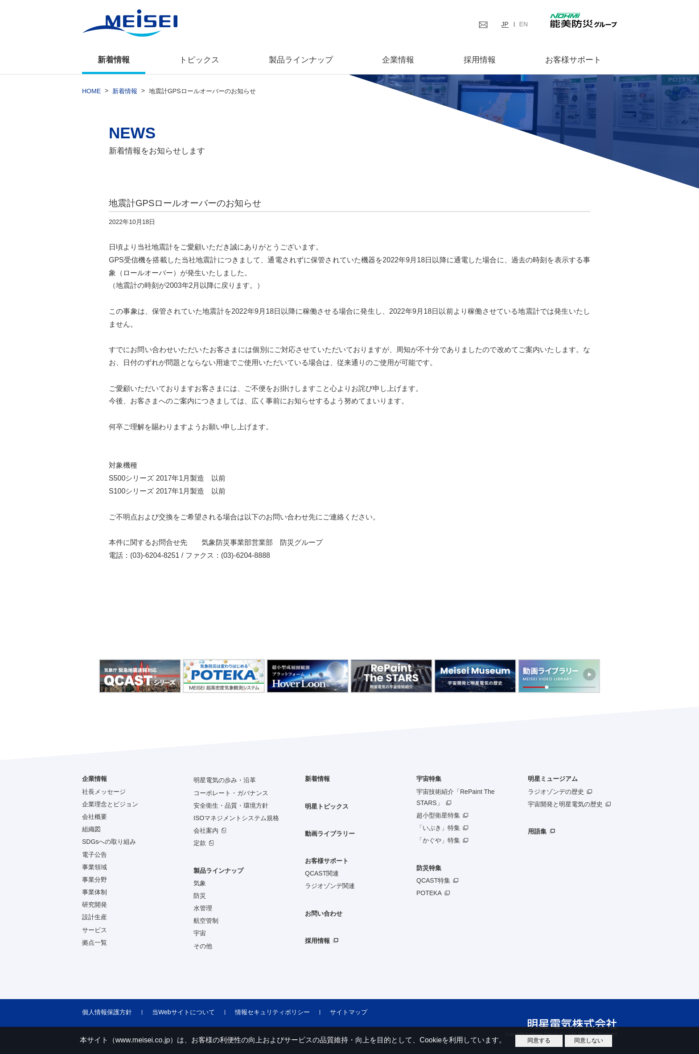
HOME (91, 91)
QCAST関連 (322, 873)
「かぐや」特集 (438, 840)
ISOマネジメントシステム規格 (236, 818)
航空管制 (205, 920)
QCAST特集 (433, 880)
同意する (539, 1040)
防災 (199, 895)
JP (504, 24)
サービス (94, 930)
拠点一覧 (94, 942)
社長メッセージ (104, 791)
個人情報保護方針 (107, 1012)
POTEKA (429, 892)
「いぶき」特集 (438, 827)
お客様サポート (573, 59)
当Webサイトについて (183, 1012)
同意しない (588, 1040)
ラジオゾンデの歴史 (556, 791)
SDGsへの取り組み (109, 841)
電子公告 (94, 854)
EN (523, 24)
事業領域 (94, 867)
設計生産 (94, 917)
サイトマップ (348, 1012)
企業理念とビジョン (110, 804)
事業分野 (94, 879)
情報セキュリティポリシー (272, 1012)
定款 (199, 843)
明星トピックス (327, 806)
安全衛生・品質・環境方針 (230, 805)
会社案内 (205, 830)
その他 (202, 946)
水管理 (202, 908)
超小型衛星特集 (438, 815)
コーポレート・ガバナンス (230, 793)
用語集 (537, 831)
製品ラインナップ (218, 870)
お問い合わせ (323, 913)
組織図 (91, 829)
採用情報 (480, 59)
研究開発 (94, 904)
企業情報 (398, 59)
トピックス (199, 59)
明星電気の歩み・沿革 (224, 780)
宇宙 (199, 933)
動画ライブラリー (330, 833)
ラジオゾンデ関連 (330, 885)
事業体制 (94, 892)
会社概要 (94, 816)
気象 (199, 883)
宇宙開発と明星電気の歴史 (565, 804)
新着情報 (114, 59)
